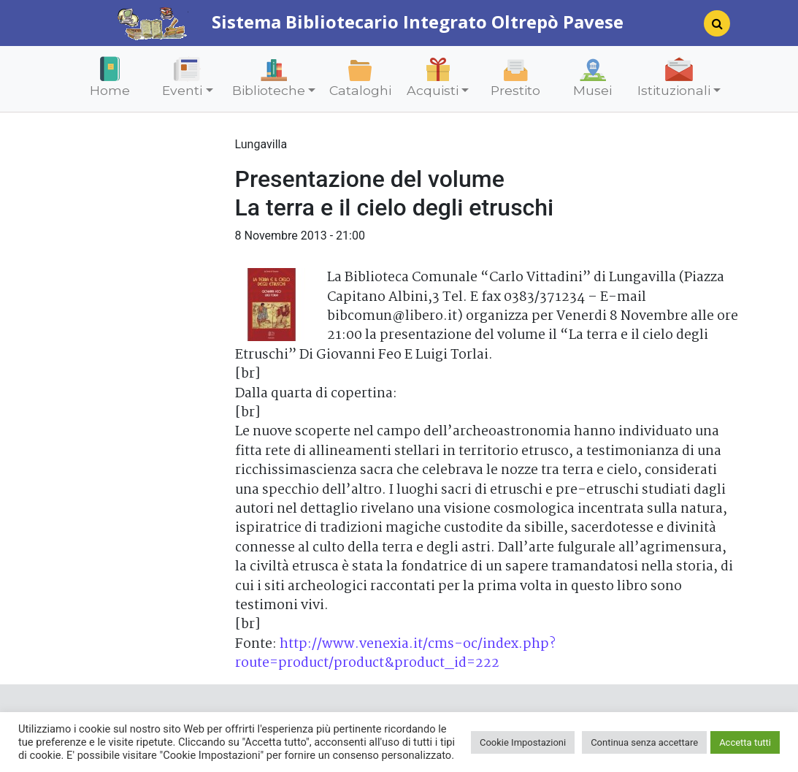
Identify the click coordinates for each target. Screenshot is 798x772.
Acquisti (433, 90)
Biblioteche (268, 90)
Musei (592, 90)
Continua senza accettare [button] (644, 742)
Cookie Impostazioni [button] (523, 742)
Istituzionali (673, 90)
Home (110, 90)
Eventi (182, 90)
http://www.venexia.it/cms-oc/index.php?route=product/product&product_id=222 (395, 653)
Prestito (515, 90)
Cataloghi (360, 90)
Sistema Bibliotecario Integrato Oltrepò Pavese (370, 21)
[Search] (711, 27)
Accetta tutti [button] (745, 742)
